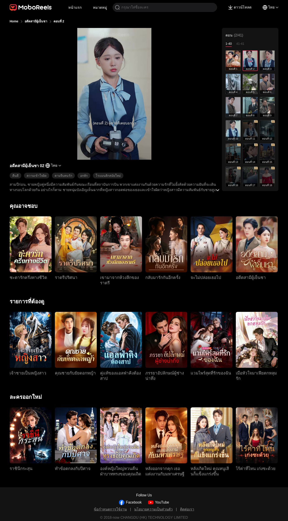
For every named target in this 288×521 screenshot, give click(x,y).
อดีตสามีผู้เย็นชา (36, 21)
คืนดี (15, 175)
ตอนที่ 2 (59, 21)
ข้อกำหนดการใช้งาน (110, 509)
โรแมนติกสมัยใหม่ (108, 175)
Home (14, 21)
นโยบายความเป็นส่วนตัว (153, 509)
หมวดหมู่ (100, 7)
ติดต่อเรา (187, 509)
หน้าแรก (75, 7)
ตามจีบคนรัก (63, 175)
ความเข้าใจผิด (37, 175)
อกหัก (84, 175)
